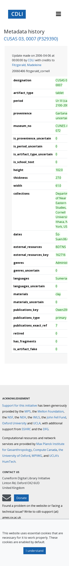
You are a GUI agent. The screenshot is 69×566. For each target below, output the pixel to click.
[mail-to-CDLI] (6, 500)
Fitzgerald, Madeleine (26, 65)
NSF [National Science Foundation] (10, 417)
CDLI (31, 60)
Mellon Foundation (51, 411)
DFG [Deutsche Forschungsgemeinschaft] (46, 429)
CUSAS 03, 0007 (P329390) (31, 39)
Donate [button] (21, 498)
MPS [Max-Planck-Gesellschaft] (27, 411)
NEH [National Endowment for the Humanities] (23, 417)
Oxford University (14, 423)
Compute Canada (45, 450)
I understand (34, 551)
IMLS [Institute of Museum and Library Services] (36, 417)
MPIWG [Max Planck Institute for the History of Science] (37, 456)
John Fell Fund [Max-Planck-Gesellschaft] (56, 417)
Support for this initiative (19, 405)
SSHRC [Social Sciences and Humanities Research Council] (26, 429)
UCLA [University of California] (37, 423)
